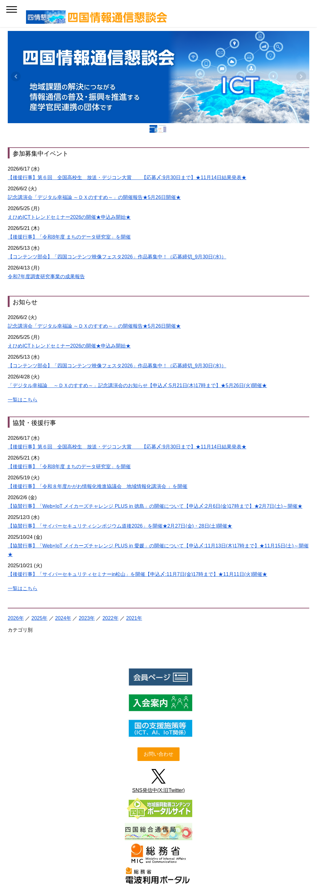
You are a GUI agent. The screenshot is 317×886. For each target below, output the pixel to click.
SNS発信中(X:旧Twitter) (158, 665)
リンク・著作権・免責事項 (163, 851)
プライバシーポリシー (111, 851)
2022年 (110, 492)
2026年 (16, 492)
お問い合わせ (158, 629)
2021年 (134, 492)
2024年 (63, 492)
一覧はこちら (22, 319)
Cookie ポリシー (210, 851)
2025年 (39, 492)
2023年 (87, 492)
